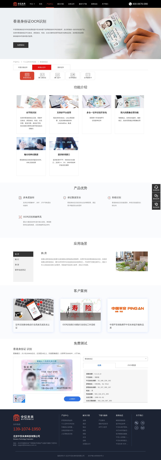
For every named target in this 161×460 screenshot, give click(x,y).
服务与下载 (83, 4)
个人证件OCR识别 (29, 62)
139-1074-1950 (26, 429)
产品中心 (50, 4)
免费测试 (20, 45)
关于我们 (105, 4)
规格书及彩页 (103, 424)
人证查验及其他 (66, 434)
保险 (84, 434)
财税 (84, 430)
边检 (84, 440)
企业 (84, 437)
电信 (84, 427)
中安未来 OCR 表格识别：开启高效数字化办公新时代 (122, 444)
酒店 (84, 424)
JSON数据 (131, 365)
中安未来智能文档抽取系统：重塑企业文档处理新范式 (122, 440)
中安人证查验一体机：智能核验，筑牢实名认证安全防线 (122, 437)
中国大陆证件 (23, 67)
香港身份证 (44, 62)
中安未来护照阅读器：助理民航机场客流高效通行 (122, 427)
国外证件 (61, 67)
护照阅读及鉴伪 (66, 420)
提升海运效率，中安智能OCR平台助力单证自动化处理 (122, 424)
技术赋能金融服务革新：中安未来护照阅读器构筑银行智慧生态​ (122, 434)
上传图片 (72, 399)
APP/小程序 (103, 427)
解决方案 (60, 4)
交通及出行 (87, 444)
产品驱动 (102, 420)
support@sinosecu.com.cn (27, 445)
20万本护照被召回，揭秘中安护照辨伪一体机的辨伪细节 (122, 430)
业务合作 (71, 4)
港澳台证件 (42, 67)
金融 (84, 420)
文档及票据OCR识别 (68, 430)
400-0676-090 (140, 3)
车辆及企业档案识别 (68, 427)
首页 (40, 4)
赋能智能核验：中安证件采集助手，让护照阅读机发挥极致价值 (122, 420)
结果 (99, 365)
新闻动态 (94, 4)
